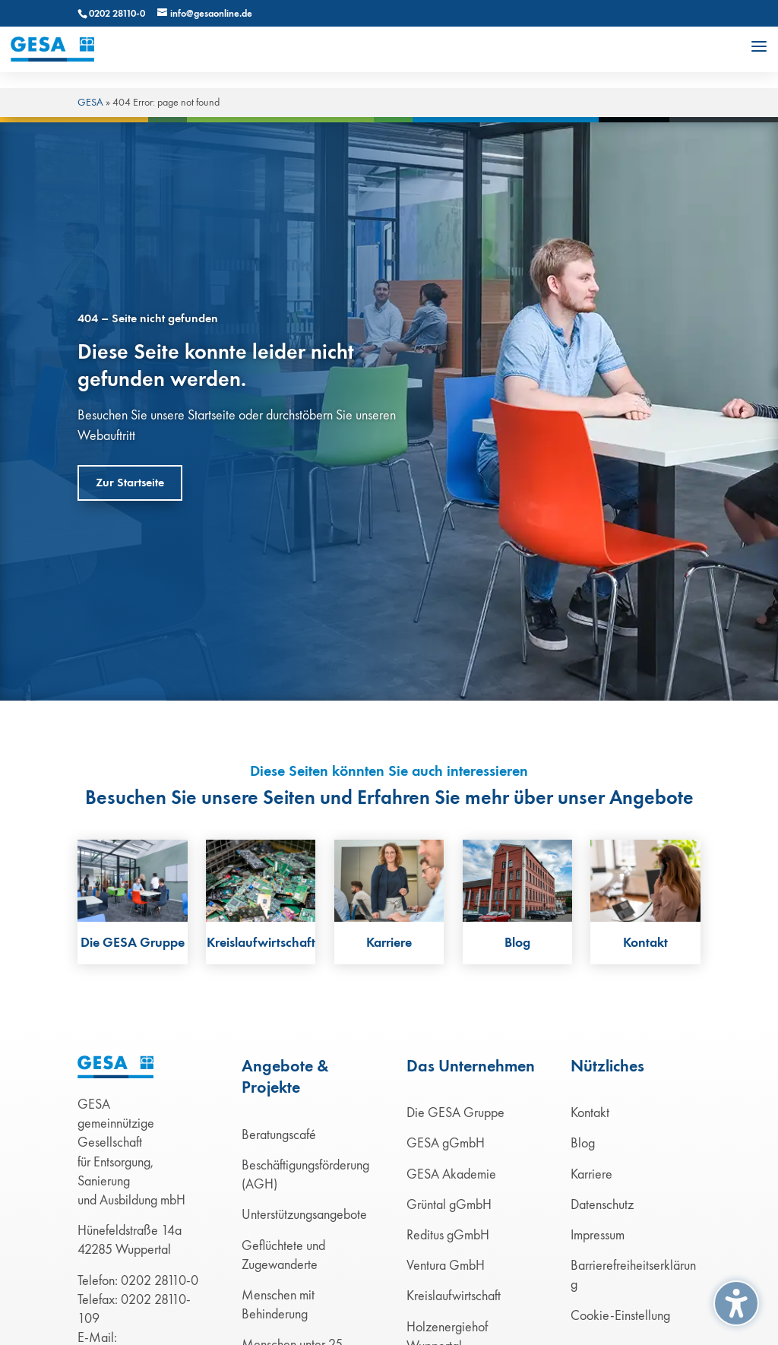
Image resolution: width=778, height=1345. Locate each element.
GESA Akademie (451, 1174)
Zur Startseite (130, 482)
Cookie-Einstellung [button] (620, 1315)
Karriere (591, 1174)
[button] (759, 46)
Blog (583, 1143)
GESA (90, 102)
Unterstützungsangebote (304, 1214)
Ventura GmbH (445, 1265)
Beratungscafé (279, 1134)
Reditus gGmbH (447, 1234)
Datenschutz (602, 1204)
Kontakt (590, 1112)
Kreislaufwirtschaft (453, 1295)
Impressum (598, 1234)
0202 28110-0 (117, 14)
